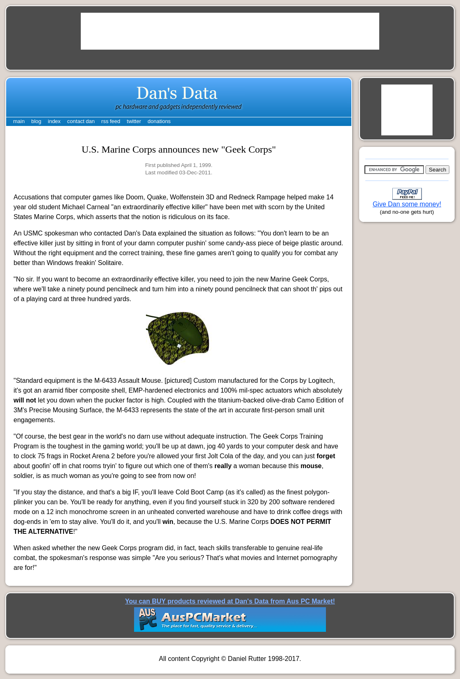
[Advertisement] (230, 31)
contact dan (81, 121)
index (54, 121)
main (19, 121)
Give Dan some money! (407, 204)
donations (159, 121)
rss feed (110, 121)
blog (36, 121)
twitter (134, 121)
